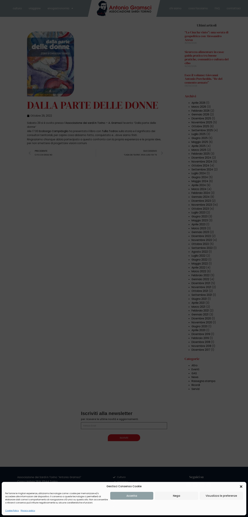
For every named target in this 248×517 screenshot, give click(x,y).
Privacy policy (28, 510)
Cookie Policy (12, 510)
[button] (241, 486)
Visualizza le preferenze (221, 496)
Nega (176, 496)
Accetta (131, 496)
